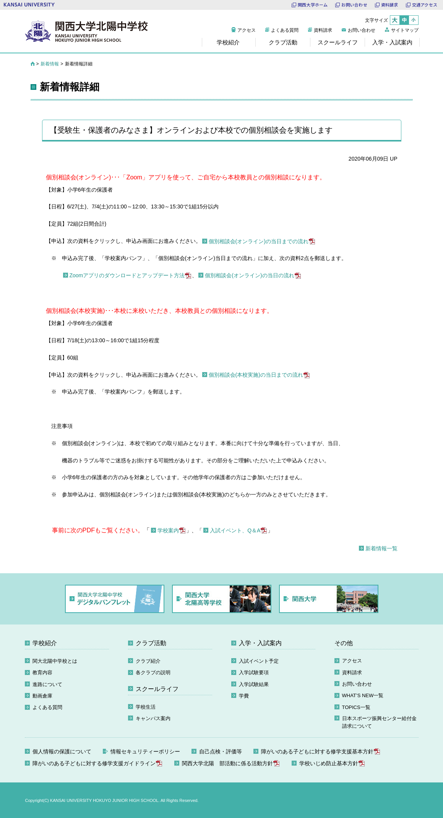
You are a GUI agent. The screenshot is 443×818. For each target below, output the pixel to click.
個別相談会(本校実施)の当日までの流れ (256, 375)
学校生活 (146, 707)
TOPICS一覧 (356, 707)
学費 (244, 696)
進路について (47, 684)
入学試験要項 (254, 672)
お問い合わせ (361, 30)
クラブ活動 (151, 643)
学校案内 (168, 530)
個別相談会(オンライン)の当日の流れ (249, 275)
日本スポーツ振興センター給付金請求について (379, 722)
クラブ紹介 (148, 661)
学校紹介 (44, 643)
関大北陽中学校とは (54, 661)
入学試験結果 (254, 684)
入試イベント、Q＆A (235, 530)
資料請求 (323, 30)
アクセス (246, 30)
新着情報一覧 (381, 548)
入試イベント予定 (259, 661)
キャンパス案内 (153, 718)
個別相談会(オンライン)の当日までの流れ (258, 241)
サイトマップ (405, 30)
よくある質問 (285, 30)
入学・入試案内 (260, 643)
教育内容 (42, 672)
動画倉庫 (42, 696)
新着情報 (50, 64)
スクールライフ (157, 689)
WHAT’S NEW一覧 (363, 695)
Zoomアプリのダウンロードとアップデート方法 (127, 275)
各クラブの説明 (153, 672)
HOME (33, 64)
